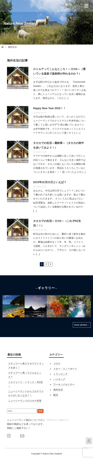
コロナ (56, 363)
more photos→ (82, 325)
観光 (55, 395)
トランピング (60, 374)
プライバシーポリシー (57, 420)
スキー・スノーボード (65, 369)
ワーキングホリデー (64, 384)
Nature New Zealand (21, 23)
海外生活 (12, 47)
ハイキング (59, 379)
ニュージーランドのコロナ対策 (24, 400)
